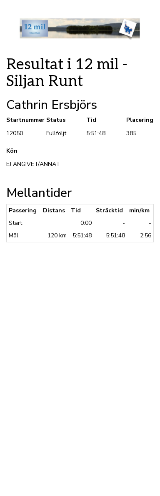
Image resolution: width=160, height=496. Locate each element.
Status (55, 120)
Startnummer (20, 120)
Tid (91, 120)
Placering (139, 120)
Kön (12, 151)
